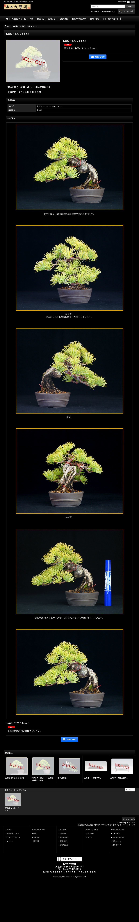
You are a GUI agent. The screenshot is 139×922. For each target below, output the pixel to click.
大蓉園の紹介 (64, 837)
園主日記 (63, 829)
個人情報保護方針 (118, 837)
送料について (117, 845)
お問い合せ (90, 833)
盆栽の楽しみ (64, 845)
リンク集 (89, 837)
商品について (117, 841)
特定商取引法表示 (118, 829)
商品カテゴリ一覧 (39, 829)
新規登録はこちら (109, 11)
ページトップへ (130, 819)
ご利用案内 (116, 833)
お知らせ (63, 833)
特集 (34, 833)
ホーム (9, 829)
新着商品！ (37, 837)
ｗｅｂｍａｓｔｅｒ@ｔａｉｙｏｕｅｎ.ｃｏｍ (73, 872)
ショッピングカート (13, 837)
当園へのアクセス (92, 829)
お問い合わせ (81, 48)
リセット (131, 789)
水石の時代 (63, 841)
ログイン (96, 11)
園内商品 (36, 841)
